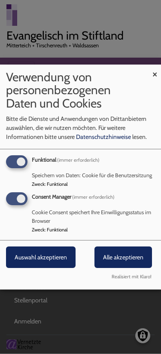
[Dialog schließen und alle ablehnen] (154, 70)
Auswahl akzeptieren (41, 258)
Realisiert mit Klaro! (132, 277)
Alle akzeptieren (123, 258)
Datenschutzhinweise (103, 137)
